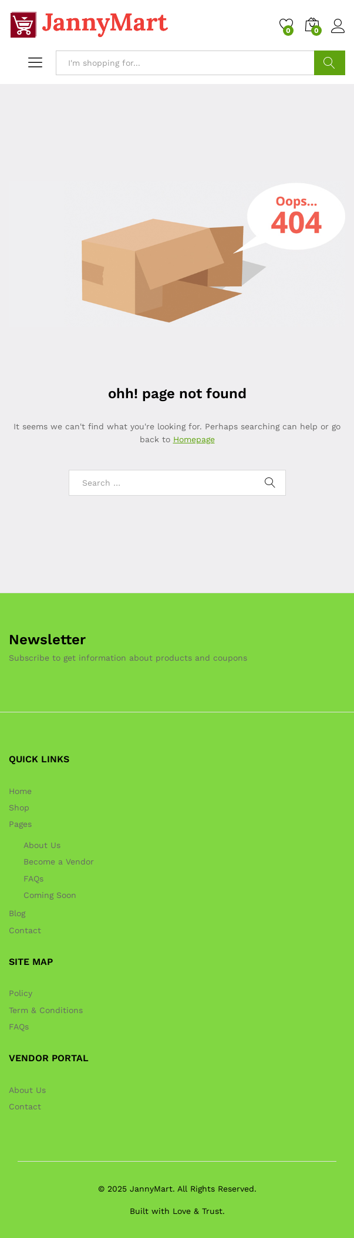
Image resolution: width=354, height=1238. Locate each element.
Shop (19, 807)
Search (329, 63)
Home (20, 791)
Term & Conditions (46, 1010)
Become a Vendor (58, 861)
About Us (41, 845)
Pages (20, 824)
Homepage (194, 439)
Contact (25, 930)
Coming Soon (49, 895)
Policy (20, 993)
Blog (17, 913)
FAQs (33, 878)
